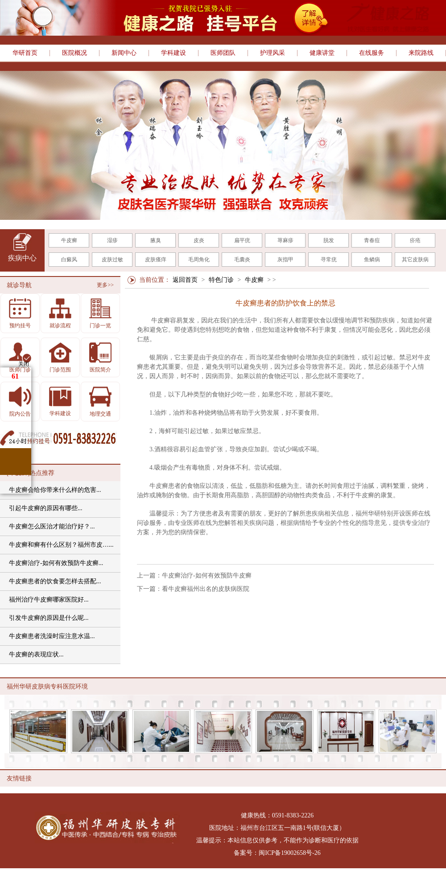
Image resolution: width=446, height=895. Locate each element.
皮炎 (199, 240)
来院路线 (421, 53)
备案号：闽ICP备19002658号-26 (277, 853)
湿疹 (112, 240)
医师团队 (223, 53)
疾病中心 (22, 258)
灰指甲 (285, 259)
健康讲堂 (322, 53)
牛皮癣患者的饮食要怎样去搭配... (55, 581)
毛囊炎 (242, 259)
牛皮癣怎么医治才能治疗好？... (52, 526)
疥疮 (415, 240)
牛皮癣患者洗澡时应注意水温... (52, 636)
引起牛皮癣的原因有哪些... (46, 508)
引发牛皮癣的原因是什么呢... (49, 618)
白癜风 (69, 259)
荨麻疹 (285, 240)
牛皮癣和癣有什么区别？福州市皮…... (61, 544)
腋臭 (155, 240)
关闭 (23, 364)
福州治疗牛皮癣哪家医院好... (49, 599)
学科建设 (173, 53)
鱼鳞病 (372, 259)
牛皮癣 (69, 240)
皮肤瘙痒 (155, 259)
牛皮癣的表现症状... (36, 654)
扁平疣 (242, 240)
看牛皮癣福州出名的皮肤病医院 (205, 589)
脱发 (328, 240)
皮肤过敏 (112, 259)
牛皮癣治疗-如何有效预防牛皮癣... (56, 563)
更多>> (105, 285)
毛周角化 (199, 259)
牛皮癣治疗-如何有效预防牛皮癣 (207, 575)
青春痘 (372, 240)
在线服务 (371, 53)
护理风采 (272, 53)
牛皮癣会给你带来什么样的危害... (55, 490)
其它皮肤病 (415, 259)
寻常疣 (329, 259)
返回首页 (185, 279)
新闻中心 (124, 53)
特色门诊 (221, 279)
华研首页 (24, 53)
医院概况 (74, 53)
